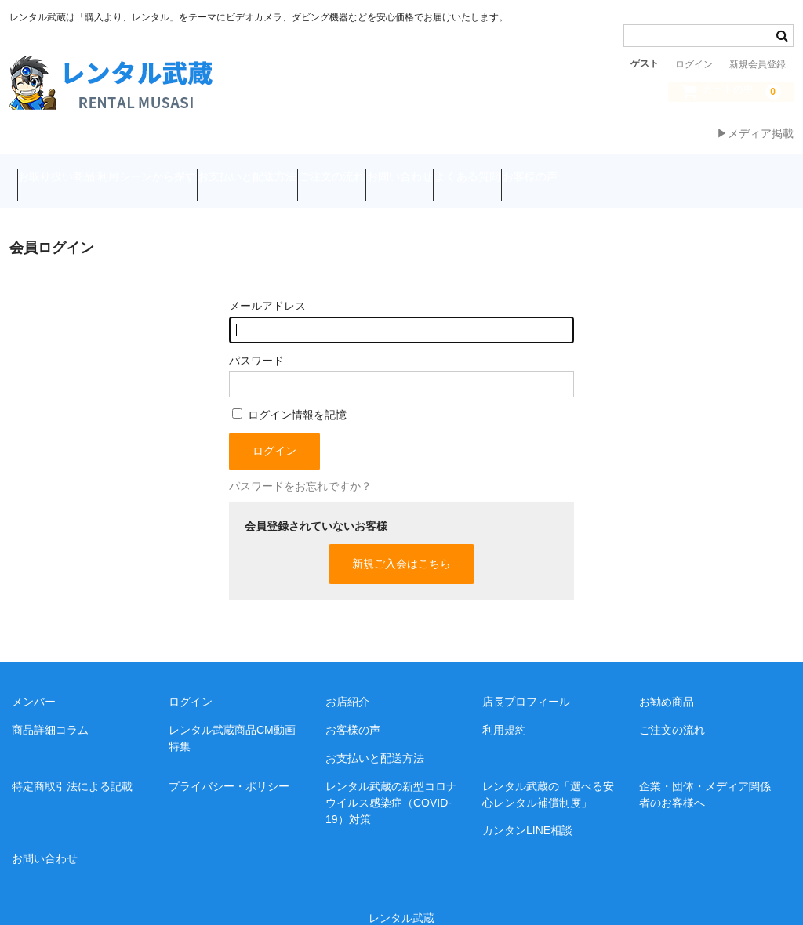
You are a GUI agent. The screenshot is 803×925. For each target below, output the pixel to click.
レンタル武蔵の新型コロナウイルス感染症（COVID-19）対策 (391, 780)
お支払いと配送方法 (315, 170)
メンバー (34, 679)
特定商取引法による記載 (72, 764)
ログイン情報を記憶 (289, 392)
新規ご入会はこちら (401, 541)
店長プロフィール (526, 679)
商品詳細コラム (50, 708)
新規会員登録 (757, 64)
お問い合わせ (528, 170)
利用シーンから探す (184, 170)
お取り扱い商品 (64, 170)
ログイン (694, 64)
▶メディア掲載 (755, 133)
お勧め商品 (666, 679)
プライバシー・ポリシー (229, 764)
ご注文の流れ (430, 170)
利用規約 (504, 708)
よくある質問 (626, 170)
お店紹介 (347, 679)
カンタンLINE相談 (527, 809)
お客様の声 (718, 170)
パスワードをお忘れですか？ (300, 464)
